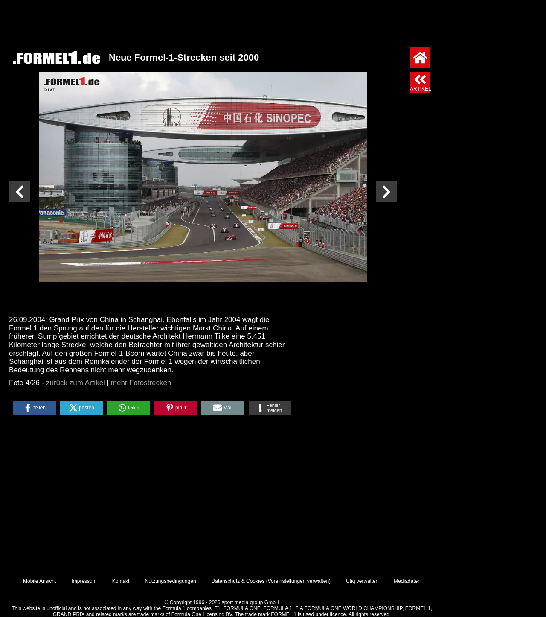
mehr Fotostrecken (141, 383)
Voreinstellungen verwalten (298, 581)
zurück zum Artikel (75, 383)
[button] (34, 408)
